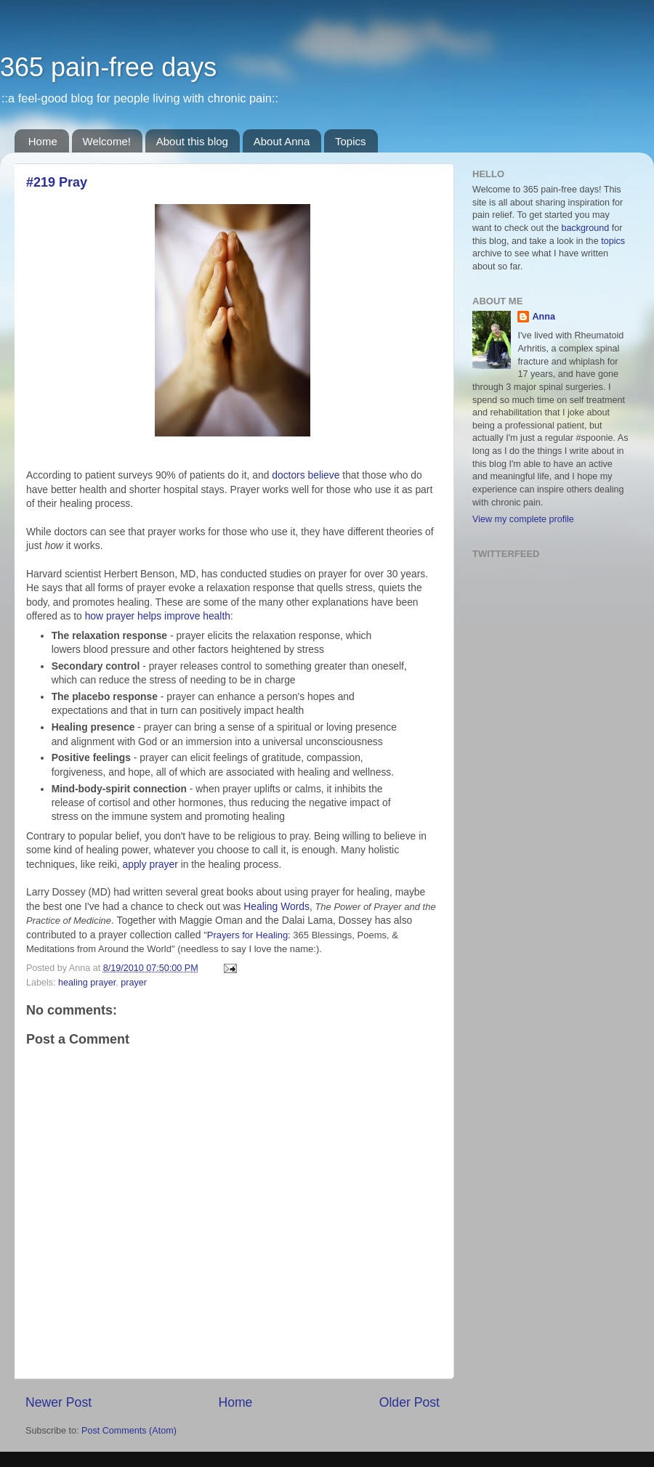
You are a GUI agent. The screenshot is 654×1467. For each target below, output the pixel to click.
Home (42, 141)
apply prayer (152, 864)
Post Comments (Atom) (129, 1431)
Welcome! (107, 141)
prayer (134, 983)
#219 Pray (56, 182)
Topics (350, 141)
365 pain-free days (108, 67)
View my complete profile (523, 519)
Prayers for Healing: (250, 935)
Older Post (409, 1402)
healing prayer (87, 983)
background (586, 228)
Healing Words (276, 906)
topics (613, 241)
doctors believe (305, 475)
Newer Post (58, 1402)
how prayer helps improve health (157, 616)
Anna (543, 317)
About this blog (192, 141)
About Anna (282, 141)
